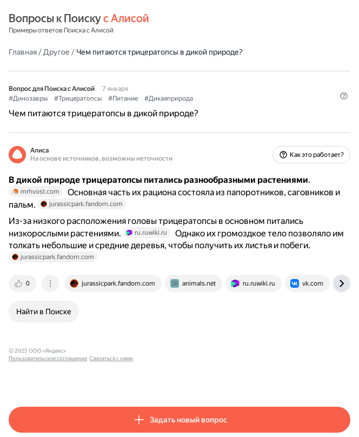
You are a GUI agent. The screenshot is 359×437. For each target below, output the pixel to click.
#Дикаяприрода (168, 98)
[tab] (23, 283)
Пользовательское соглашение (110, 351)
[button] (343, 95)
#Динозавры (28, 98)
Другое (56, 52)
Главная (23, 52)
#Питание (123, 98)
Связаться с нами (173, 351)
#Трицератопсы (78, 98)
